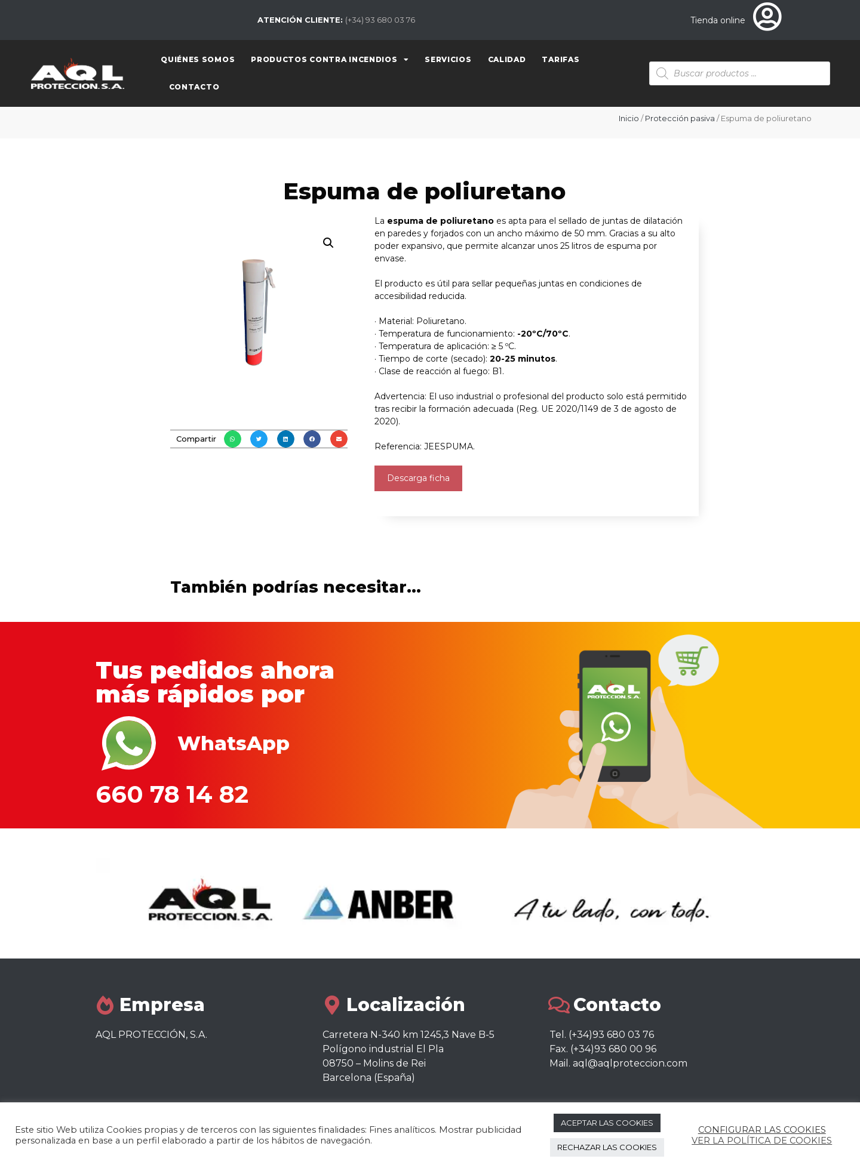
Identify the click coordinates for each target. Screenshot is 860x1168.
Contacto (194, 86)
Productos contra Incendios (329, 59)
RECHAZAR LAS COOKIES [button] (607, 1147)
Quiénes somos (198, 59)
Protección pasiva (680, 118)
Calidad (507, 59)
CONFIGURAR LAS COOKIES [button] (762, 1129)
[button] (232, 439)
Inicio (629, 118)
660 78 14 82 (172, 794)
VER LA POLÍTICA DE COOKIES (762, 1140)
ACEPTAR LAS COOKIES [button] (607, 1122)
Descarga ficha (418, 478)
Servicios (448, 59)
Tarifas (560, 59)
